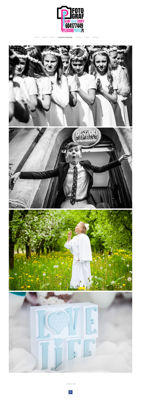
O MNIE (86, 37)
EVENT (52, 37)
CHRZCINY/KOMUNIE (65, 37)
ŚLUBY (37, 37)
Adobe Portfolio (74, 397)
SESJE (44, 37)
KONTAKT (96, 37)
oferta (78, 37)
